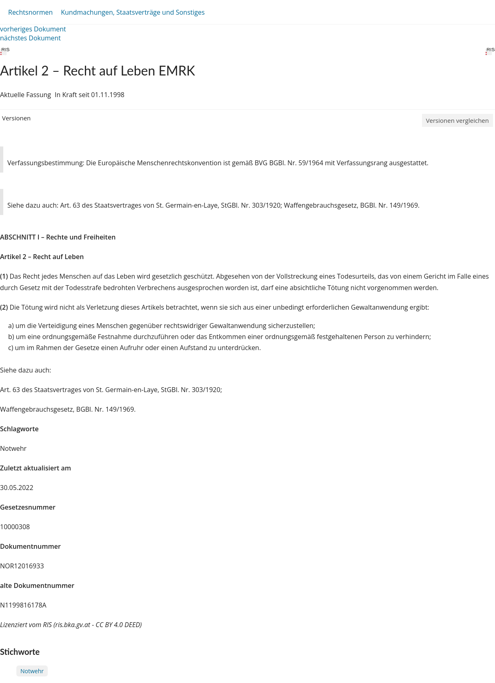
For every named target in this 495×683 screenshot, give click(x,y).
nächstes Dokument (30, 37)
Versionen (16, 118)
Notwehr (32, 671)
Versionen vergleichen (457, 120)
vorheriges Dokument (33, 28)
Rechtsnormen (30, 12)
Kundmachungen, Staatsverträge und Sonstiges (132, 12)
